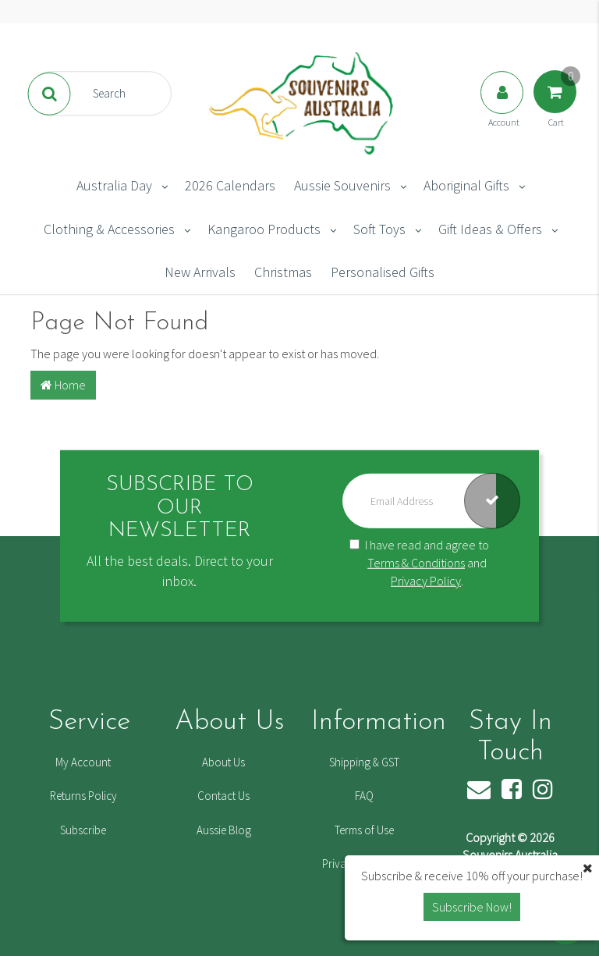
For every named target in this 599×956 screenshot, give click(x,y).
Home (63, 385)
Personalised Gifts (382, 272)
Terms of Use (364, 830)
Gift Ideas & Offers (490, 229)
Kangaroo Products (264, 229)
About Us (223, 762)
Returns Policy (83, 795)
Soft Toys (379, 229)
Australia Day (114, 185)
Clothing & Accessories (109, 229)
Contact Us (223, 795)
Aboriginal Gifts (466, 185)
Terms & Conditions (416, 562)
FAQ (364, 795)
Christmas (283, 272)
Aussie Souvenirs (342, 185)
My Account (83, 762)
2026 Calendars (230, 185)
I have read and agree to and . (419, 562)
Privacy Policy (426, 580)
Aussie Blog (224, 830)
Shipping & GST (364, 762)
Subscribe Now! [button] (472, 907)
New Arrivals (200, 272)
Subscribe (83, 830)
